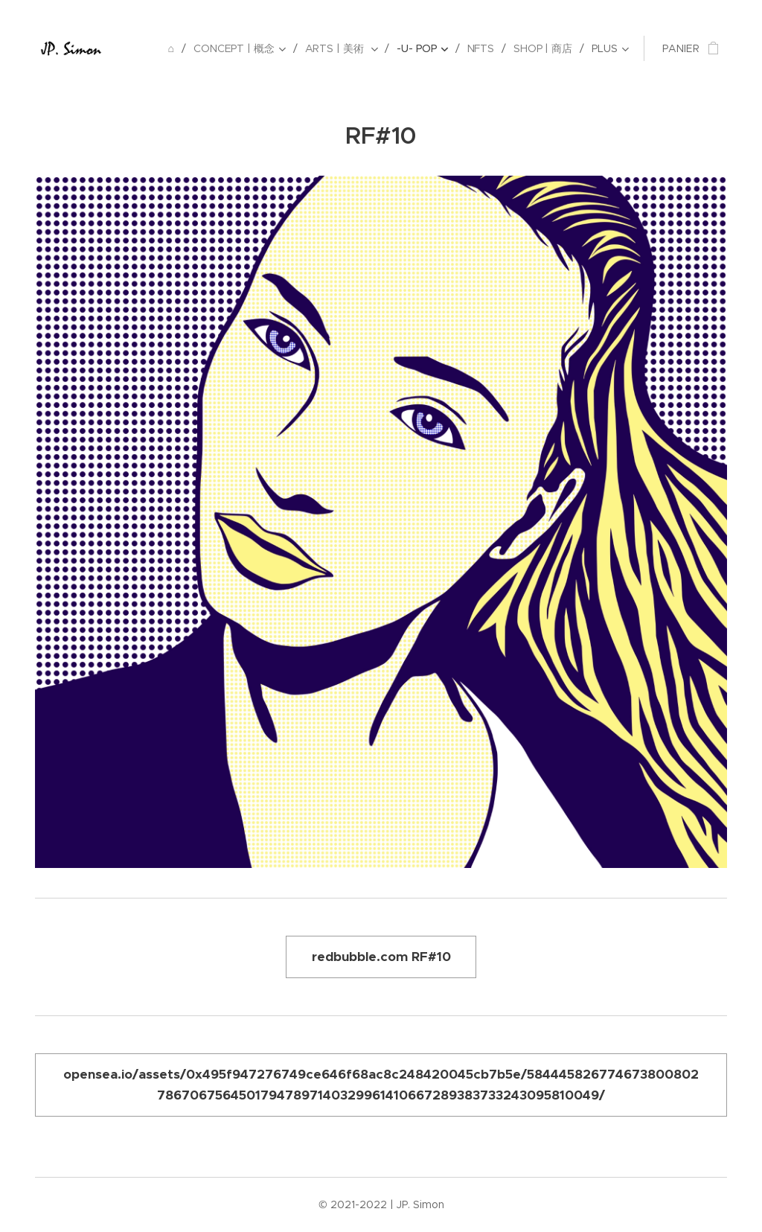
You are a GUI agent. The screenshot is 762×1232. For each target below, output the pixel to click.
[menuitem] (171, 48)
